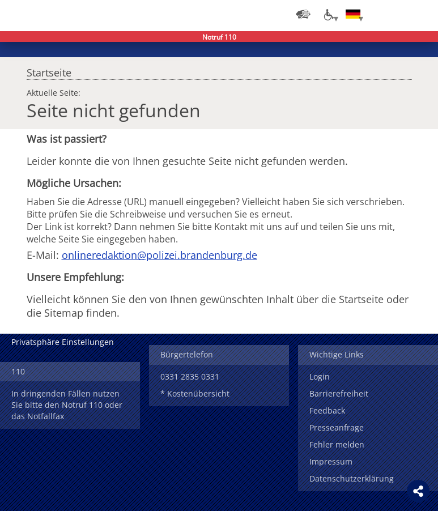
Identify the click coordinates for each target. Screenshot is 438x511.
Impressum (330, 461)
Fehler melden (336, 444)
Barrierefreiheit (338, 393)
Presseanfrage (336, 427)
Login (319, 376)
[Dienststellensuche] (303, 14)
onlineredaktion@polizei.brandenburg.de (159, 255)
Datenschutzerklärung (351, 478)
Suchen (398, 14)
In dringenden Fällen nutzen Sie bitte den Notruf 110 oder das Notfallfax (66, 404)
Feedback (327, 410)
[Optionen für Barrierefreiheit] (328, 14)
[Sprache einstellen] (353, 14)
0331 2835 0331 (189, 376)
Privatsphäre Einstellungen (62, 342)
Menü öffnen (421, 14)
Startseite (49, 70)
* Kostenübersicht (194, 393)
